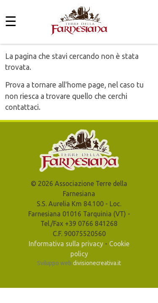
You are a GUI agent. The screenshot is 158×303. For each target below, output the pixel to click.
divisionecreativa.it (97, 263)
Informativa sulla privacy (66, 243)
